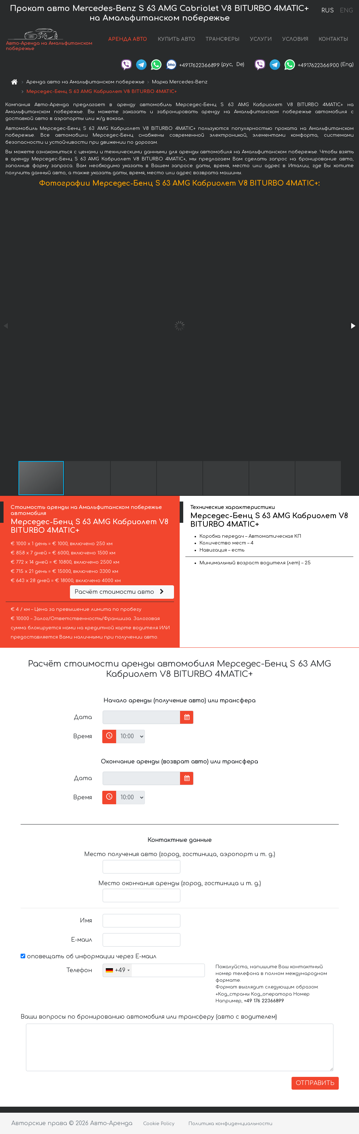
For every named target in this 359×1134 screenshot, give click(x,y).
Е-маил (81, 940)
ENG (346, 10)
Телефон (79, 970)
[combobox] (117, 970)
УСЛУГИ (261, 39)
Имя (86, 920)
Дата (83, 717)
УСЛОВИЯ (295, 39)
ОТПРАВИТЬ (315, 1083)
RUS (327, 10)
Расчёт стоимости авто (120, 592)
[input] (141, 717)
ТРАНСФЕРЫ (222, 39)
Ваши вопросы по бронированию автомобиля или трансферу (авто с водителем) (149, 1017)
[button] (352, 326)
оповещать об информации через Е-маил (88, 956)
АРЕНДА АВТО (127, 39)
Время (82, 736)
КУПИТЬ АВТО (176, 39)
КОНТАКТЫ (333, 39)
